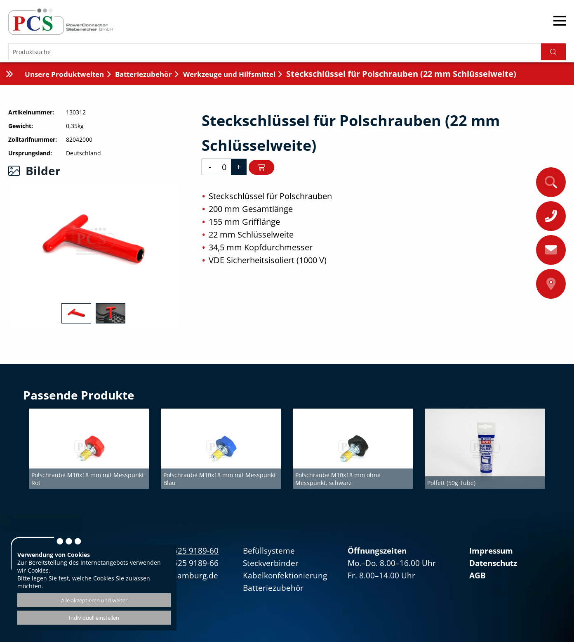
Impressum (491, 550)
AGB (477, 575)
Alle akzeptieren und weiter (94, 600)
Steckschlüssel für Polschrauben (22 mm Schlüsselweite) (401, 73)
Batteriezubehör (143, 74)
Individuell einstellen (94, 617)
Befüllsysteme (269, 550)
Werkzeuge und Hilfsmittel (229, 74)
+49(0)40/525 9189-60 (178, 550)
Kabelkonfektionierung (285, 575)
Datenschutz (493, 563)
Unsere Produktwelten (64, 74)
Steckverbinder (271, 563)
